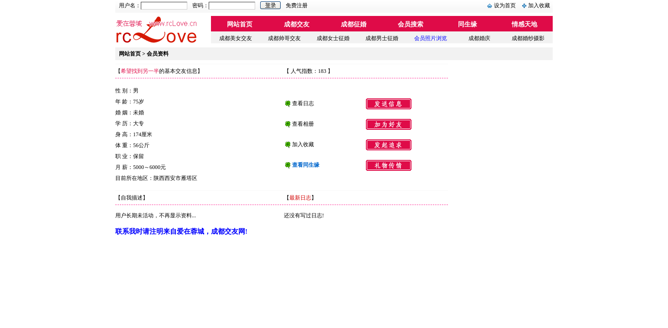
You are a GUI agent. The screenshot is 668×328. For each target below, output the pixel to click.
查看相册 (303, 124)
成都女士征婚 (333, 38)
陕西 (159, 178)
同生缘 (467, 24)
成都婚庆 (479, 38)
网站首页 (239, 24)
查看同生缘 (305, 165)
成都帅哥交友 (284, 38)
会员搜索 (410, 24)
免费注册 (297, 5)
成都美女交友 (235, 38)
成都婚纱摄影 (528, 38)
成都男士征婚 (381, 38)
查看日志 (303, 103)
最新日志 (300, 198)
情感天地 (524, 24)
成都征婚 (353, 24)
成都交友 (296, 24)
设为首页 (505, 5)
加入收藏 (539, 5)
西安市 (172, 178)
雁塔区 (189, 178)
